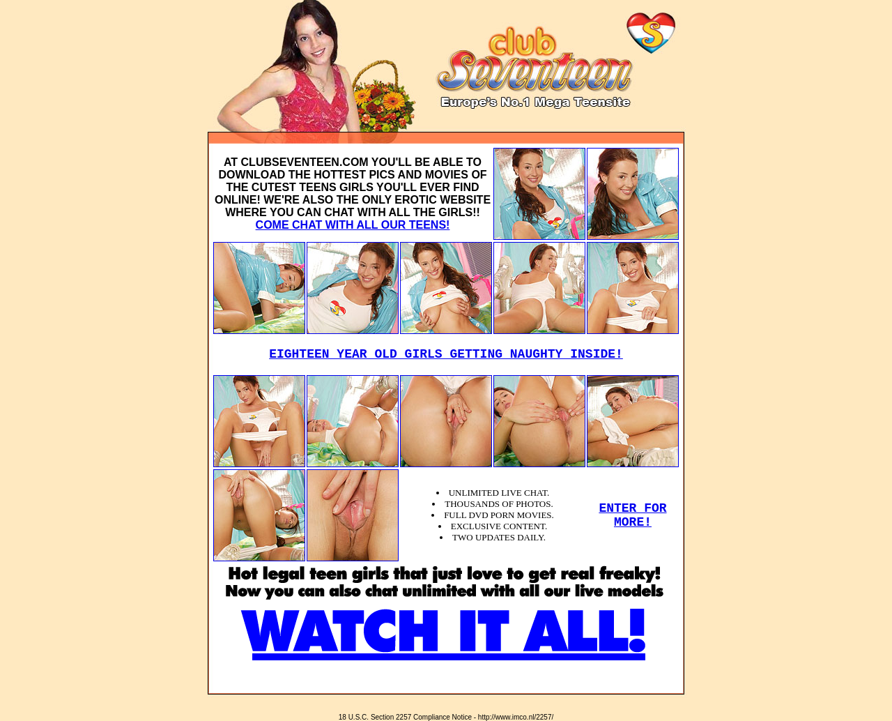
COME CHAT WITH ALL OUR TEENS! (353, 225)
